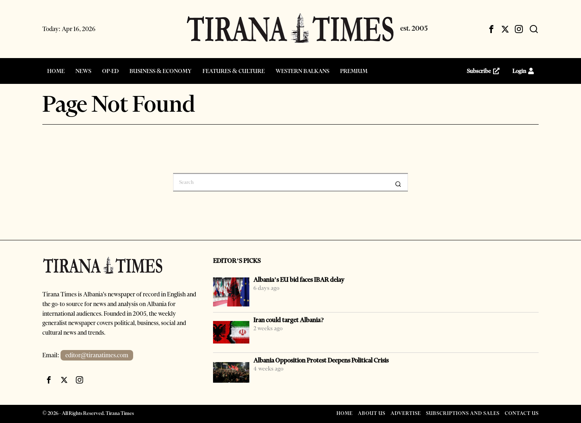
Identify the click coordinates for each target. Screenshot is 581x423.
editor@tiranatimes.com (97, 355)
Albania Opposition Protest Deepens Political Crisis (321, 360)
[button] (398, 184)
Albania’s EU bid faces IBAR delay (298, 279)
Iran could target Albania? (288, 320)
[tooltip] (491, 29)
